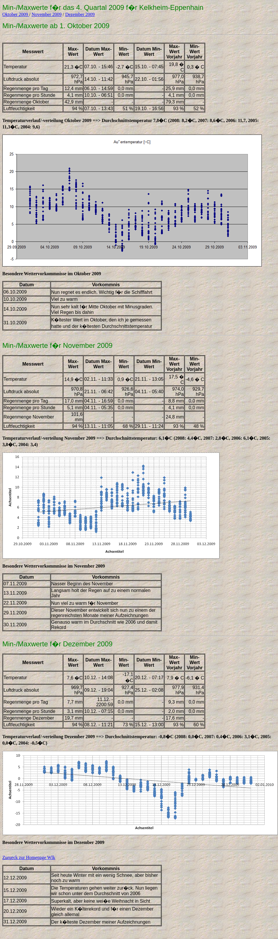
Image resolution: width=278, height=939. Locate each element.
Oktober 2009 (15, 14)
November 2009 (47, 14)
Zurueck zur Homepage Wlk (28, 857)
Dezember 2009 (80, 14)
